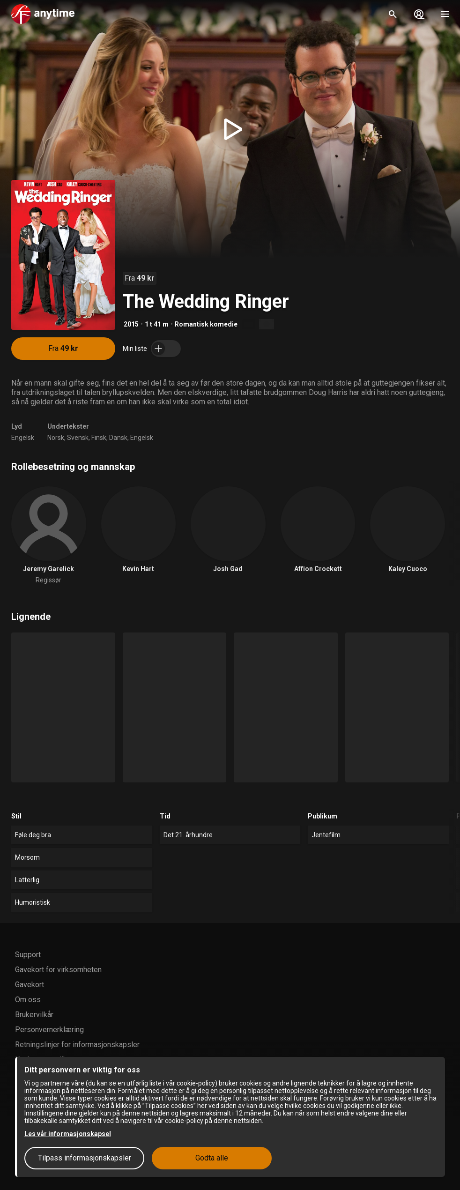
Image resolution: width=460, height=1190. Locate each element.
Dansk (118, 437)
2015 (131, 324)
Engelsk (22, 437)
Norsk (55, 437)
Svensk (78, 437)
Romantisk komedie (206, 324)
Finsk (98, 437)
